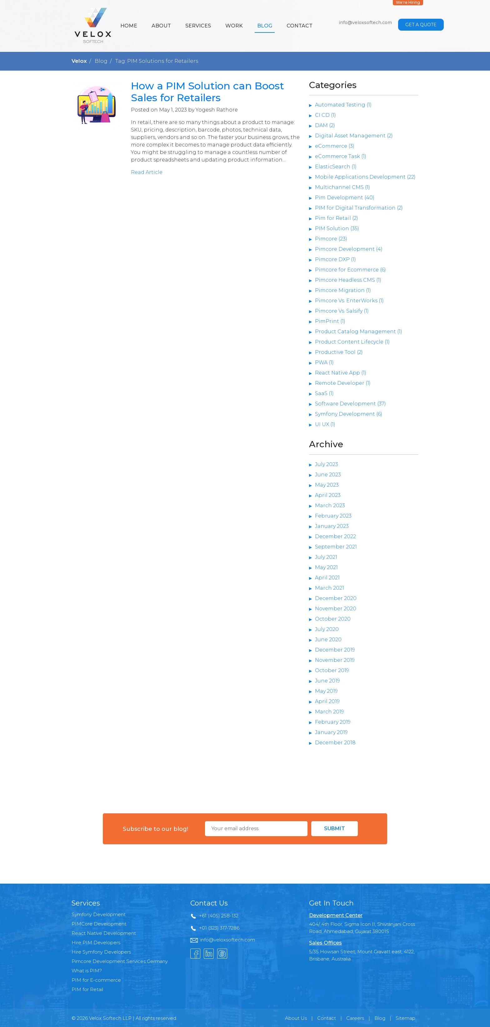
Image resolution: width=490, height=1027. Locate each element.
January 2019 (331, 732)
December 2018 (335, 743)
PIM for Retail (87, 989)
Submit (334, 828)
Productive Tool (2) (339, 352)
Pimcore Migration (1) (343, 290)
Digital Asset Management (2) (354, 136)
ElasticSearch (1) (336, 167)
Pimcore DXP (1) (335, 259)
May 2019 (326, 691)
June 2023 (328, 475)
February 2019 (333, 722)
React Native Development (104, 933)
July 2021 (326, 557)
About (161, 26)
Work (234, 26)
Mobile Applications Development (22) (365, 177)
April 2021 (327, 578)
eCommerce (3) (334, 146)
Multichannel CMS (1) (342, 187)
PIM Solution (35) (337, 228)
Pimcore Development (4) (348, 249)
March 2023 (330, 506)
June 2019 (327, 681)
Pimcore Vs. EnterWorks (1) (349, 301)
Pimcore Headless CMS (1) (348, 280)
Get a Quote (421, 24)
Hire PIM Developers (96, 942)
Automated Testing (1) (343, 105)
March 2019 (329, 712)
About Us (296, 1018)
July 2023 (326, 464)
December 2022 (335, 536)
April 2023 (328, 495)
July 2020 (327, 629)
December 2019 (335, 650)
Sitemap (405, 1018)
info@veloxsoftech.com (365, 22)
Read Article (146, 172)
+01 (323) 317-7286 (219, 928)
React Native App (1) (340, 373)
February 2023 (333, 516)
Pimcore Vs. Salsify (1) (342, 311)
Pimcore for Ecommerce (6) (350, 270)
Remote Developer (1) (343, 383)
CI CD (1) (325, 115)
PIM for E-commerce (96, 980)
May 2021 (326, 567)
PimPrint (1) (330, 321)
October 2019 (332, 670)
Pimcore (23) (331, 239)
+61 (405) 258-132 (218, 916)
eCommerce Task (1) (340, 156)
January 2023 (332, 526)
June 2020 (328, 639)
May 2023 (327, 485)
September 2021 (336, 547)
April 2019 (327, 701)
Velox (79, 61)
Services (198, 26)
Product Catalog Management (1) (358, 332)
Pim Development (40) (344, 198)
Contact (299, 26)
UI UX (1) (325, 424)
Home (128, 26)
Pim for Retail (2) (336, 218)
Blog (264, 26)
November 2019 (335, 660)
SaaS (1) (324, 393)
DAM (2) (325, 125)
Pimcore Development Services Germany (120, 961)
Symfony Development (99, 914)
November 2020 (335, 609)
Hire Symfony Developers (101, 952)
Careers (355, 1018)
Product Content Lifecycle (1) (352, 342)
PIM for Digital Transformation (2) (359, 208)
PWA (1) (324, 362)
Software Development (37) (350, 404)
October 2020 (333, 619)
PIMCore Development (99, 924)
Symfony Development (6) (348, 414)
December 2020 (336, 598)
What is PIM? (87, 971)
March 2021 (329, 588)
